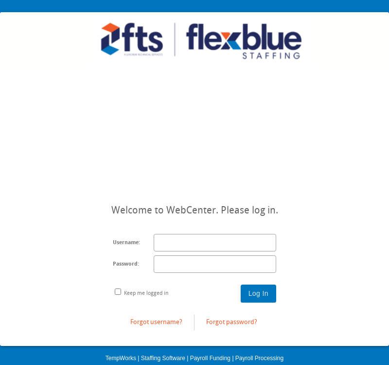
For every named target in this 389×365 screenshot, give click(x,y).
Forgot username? (156, 322)
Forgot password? (231, 322)
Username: (126, 242)
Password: (126, 264)
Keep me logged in (146, 293)
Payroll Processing (259, 358)
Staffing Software (163, 358)
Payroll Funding (210, 358)
